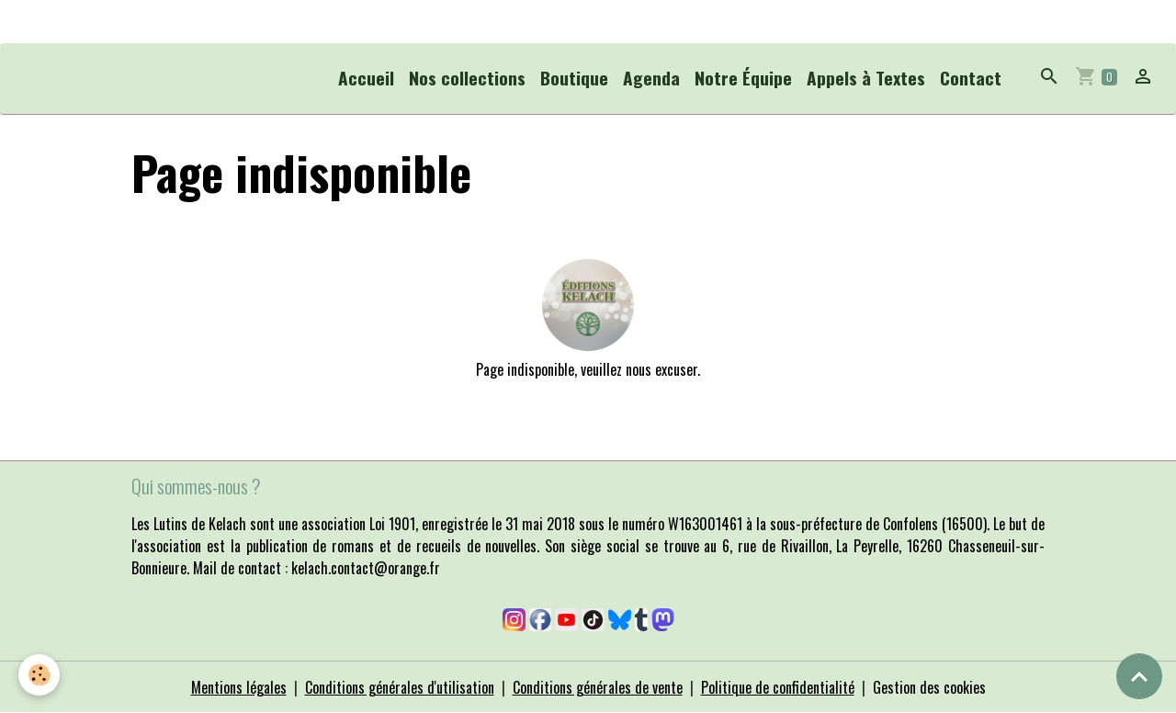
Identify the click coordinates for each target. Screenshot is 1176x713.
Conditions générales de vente (598, 687)
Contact (970, 77)
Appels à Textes (866, 77)
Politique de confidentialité (777, 687)
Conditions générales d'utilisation (399, 687)
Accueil (366, 77)
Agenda (651, 77)
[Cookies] (39, 675)
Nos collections (467, 77)
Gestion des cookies (929, 687)
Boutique (574, 77)
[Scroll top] (1139, 676)
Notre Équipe (743, 77)
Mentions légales (239, 687)
